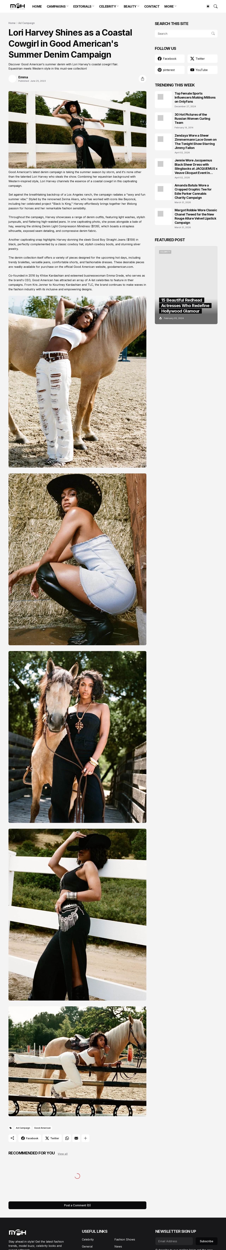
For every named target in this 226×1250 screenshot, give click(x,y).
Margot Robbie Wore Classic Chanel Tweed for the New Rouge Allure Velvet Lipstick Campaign (196, 216)
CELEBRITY (107, 6)
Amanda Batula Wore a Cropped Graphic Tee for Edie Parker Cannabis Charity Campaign (193, 191)
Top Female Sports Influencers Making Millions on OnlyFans (195, 98)
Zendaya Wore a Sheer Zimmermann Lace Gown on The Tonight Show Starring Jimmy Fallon (196, 142)
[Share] (142, 79)
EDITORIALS (82, 6)
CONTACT (152, 6)
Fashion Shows (124, 1239)
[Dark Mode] (206, 6)
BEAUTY (130, 6)
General (87, 1246)
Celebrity (88, 1239)
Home (12, 22)
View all (63, 1153)
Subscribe (206, 1241)
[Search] (214, 6)
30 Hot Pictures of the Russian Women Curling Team (192, 119)
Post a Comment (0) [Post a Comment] (77, 1205)
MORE (169, 6)
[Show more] (85, 1138)
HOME (37, 6)
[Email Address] (174, 1241)
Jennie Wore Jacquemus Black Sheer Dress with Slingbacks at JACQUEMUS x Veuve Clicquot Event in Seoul (196, 166)
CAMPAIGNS (56, 6)
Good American (42, 1128)
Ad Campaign (26, 22)
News (118, 1246)
